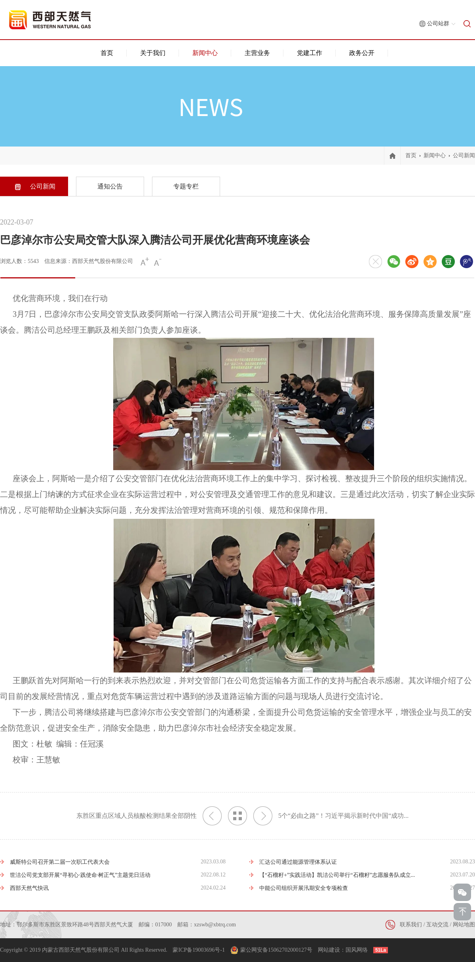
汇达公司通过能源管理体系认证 (298, 862)
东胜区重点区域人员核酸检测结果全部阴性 (149, 815)
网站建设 (329, 950)
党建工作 (309, 53)
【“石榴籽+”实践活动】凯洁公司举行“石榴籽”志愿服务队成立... (337, 875)
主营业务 (257, 53)
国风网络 (357, 950)
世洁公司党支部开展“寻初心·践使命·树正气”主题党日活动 (80, 875)
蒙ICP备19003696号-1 (198, 950)
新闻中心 (205, 53)
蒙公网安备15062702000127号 (276, 950)
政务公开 (361, 53)
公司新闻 (464, 155)
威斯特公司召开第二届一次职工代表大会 (60, 862)
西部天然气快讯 (29, 888)
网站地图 (464, 925)
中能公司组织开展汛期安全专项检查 (303, 888)
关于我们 (152, 53)
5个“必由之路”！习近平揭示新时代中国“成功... (330, 815)
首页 (107, 53)
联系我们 (411, 925)
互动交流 (437, 925)
